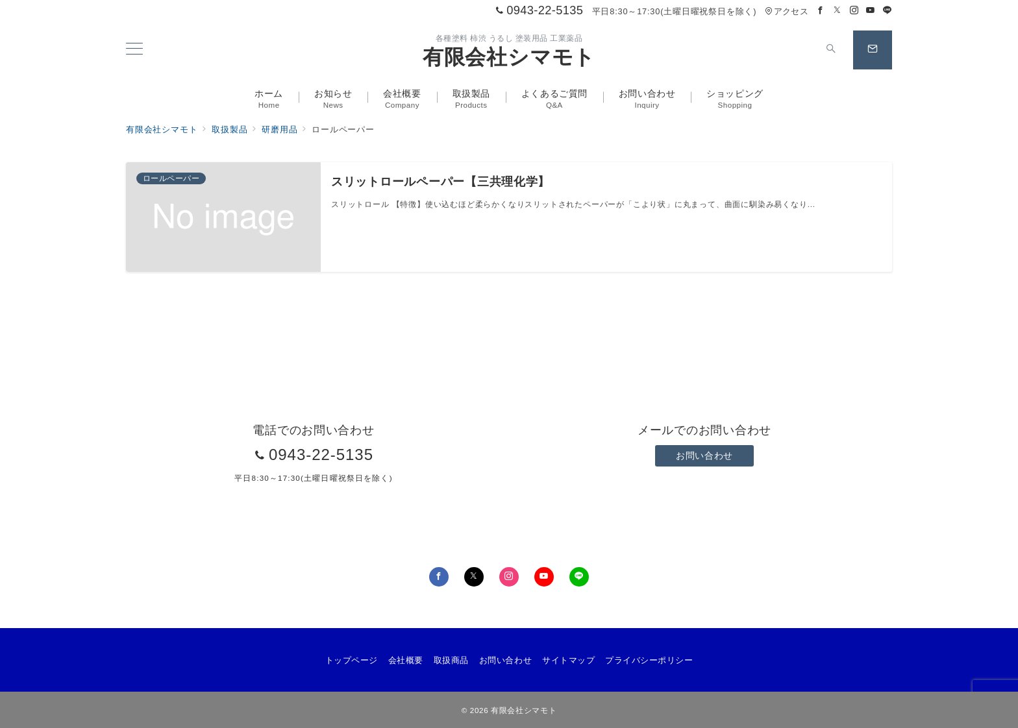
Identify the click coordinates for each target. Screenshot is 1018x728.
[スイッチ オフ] (831, 50)
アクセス (786, 11)
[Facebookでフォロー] (820, 11)
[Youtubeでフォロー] (870, 11)
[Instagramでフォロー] (854, 11)
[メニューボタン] (134, 50)
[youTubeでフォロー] (544, 577)
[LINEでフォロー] (887, 11)
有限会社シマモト (509, 57)
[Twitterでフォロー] (837, 11)
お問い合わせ (704, 455)
